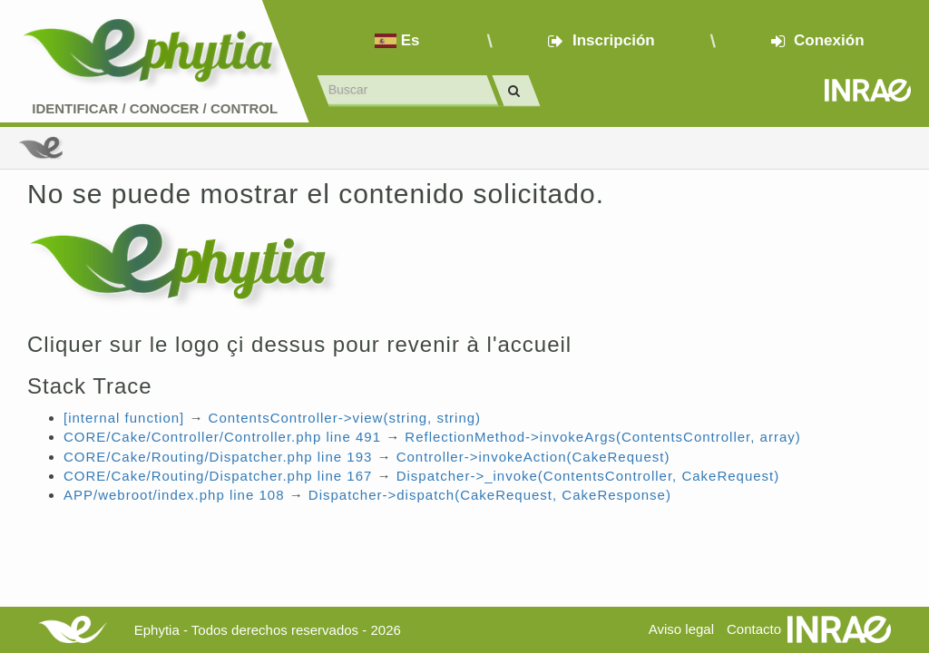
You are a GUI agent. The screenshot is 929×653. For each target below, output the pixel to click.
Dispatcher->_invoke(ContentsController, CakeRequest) (588, 475)
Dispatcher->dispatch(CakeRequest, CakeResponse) (489, 494)
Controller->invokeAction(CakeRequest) (533, 456)
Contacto (754, 629)
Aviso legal (681, 629)
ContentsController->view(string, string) (345, 417)
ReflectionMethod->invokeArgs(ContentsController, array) (602, 436)
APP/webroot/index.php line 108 (174, 494)
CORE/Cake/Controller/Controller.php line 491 (222, 436)
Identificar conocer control (155, 108)
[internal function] (124, 417)
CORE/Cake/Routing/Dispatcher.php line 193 (218, 456)
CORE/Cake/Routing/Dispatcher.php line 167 (218, 475)
